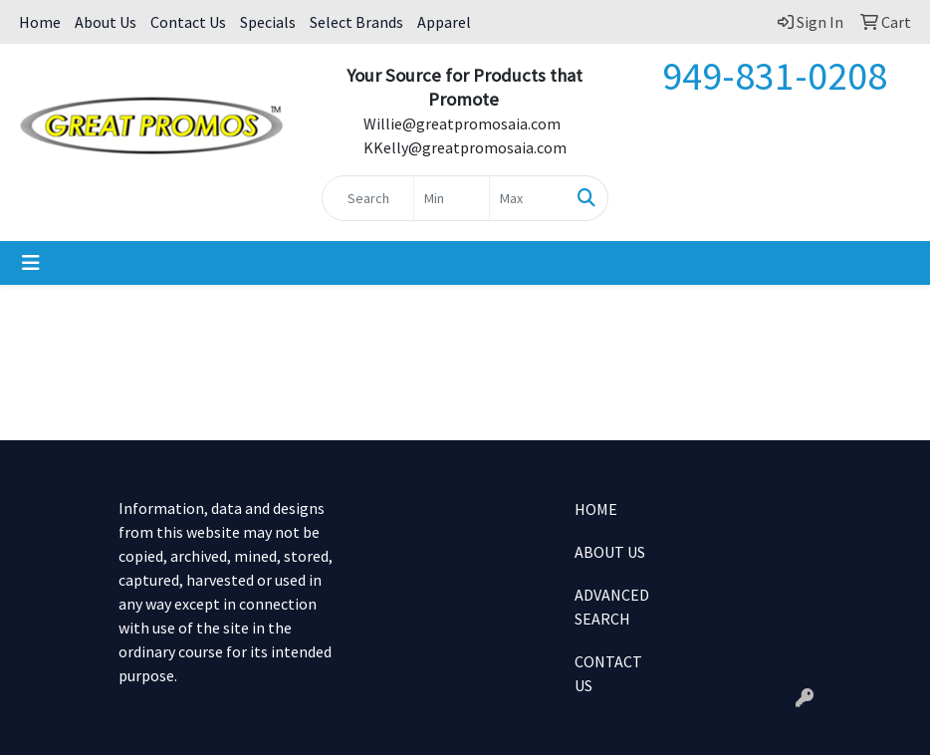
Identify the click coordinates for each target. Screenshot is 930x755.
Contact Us (188, 22)
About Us (105, 22)
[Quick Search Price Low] (451, 198)
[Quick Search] (367, 198)
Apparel (444, 22)
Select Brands (356, 22)
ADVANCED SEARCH (612, 607)
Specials (268, 22)
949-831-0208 (774, 76)
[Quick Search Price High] (527, 198)
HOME (596, 509)
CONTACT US (608, 673)
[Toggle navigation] (31, 263)
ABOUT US (610, 552)
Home (40, 22)
